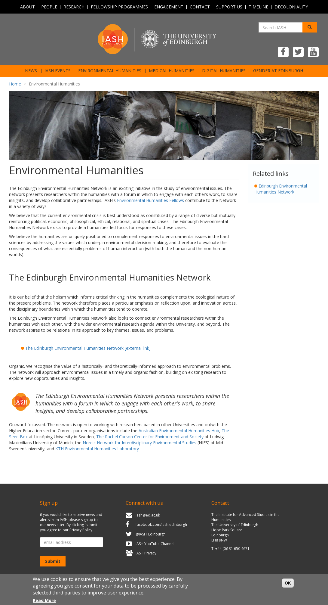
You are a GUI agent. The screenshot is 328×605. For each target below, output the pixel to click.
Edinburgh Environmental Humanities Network (280, 189)
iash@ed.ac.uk (148, 515)
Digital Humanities (224, 71)
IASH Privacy (146, 553)
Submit (52, 561)
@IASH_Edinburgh (151, 534)
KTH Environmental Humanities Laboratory (97, 448)
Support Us (229, 7)
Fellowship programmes (119, 7)
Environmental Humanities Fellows (150, 200)
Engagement (168, 7)
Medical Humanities (172, 71)
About (27, 7)
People (49, 7)
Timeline (258, 7)
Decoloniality (291, 7)
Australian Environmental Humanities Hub (179, 430)
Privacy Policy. (81, 529)
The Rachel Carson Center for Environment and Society (150, 436)
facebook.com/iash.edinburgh (161, 524)
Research (73, 7)
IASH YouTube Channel (155, 543)
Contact (200, 7)
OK (288, 585)
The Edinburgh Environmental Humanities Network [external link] (88, 348)
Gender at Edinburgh (278, 71)
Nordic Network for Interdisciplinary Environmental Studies (139, 442)
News (31, 71)
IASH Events (57, 71)
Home (15, 84)
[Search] (309, 27)
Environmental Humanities (109, 71)
